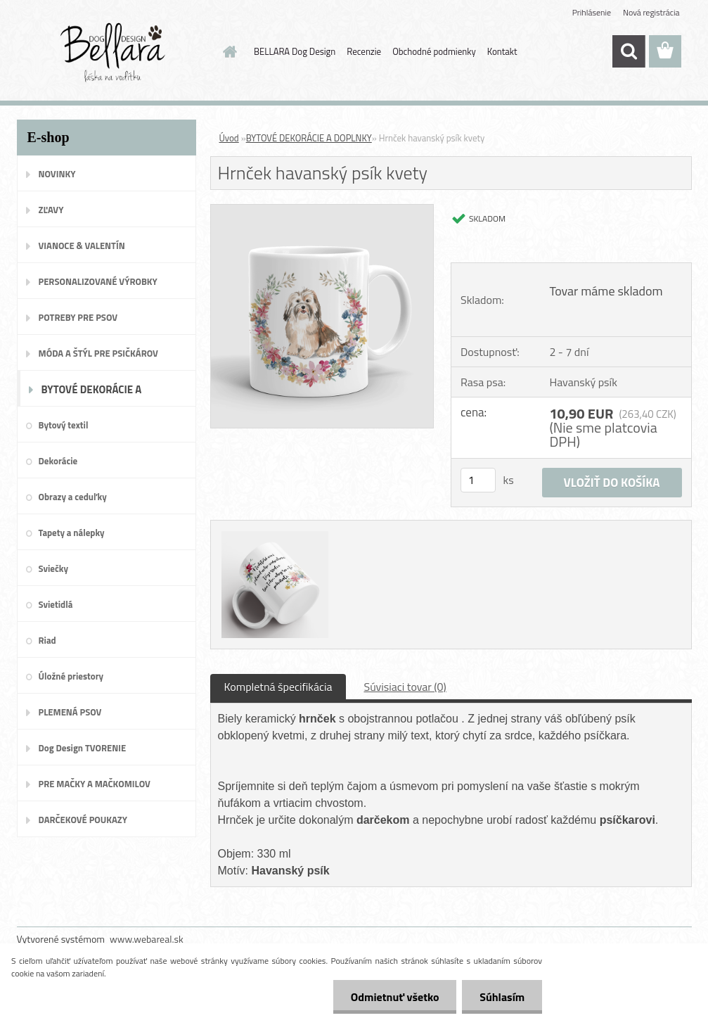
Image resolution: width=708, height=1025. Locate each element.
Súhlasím (501, 996)
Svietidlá (56, 604)
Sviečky (53, 568)
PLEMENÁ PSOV (70, 712)
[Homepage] (227, 51)
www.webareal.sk (147, 938)
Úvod (229, 138)
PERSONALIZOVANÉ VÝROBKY (98, 281)
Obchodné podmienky (434, 51)
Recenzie (364, 51)
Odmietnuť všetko (394, 996)
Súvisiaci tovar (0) (404, 686)
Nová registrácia (651, 12)
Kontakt (502, 51)
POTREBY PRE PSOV (78, 317)
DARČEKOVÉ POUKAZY (83, 820)
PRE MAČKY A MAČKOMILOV (94, 784)
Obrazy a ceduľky (73, 497)
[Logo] (113, 52)
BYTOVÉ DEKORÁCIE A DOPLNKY (91, 394)
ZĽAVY (51, 210)
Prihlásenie (591, 12)
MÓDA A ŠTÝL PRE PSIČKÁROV (98, 353)
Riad (47, 640)
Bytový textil (64, 425)
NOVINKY (57, 174)
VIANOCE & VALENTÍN (82, 245)
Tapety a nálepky (72, 533)
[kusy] (478, 480)
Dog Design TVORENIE (83, 748)
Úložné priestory (71, 676)
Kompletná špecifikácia (278, 686)
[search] (628, 51)
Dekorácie (58, 461)
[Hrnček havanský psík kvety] (322, 210)
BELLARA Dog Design (294, 51)
